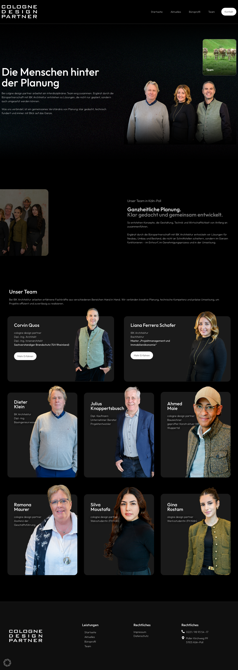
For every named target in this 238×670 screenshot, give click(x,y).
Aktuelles (176, 11)
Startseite (157, 11)
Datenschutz (141, 636)
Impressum (140, 632)
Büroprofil (194, 11)
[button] (7, 662)
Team (211, 11)
